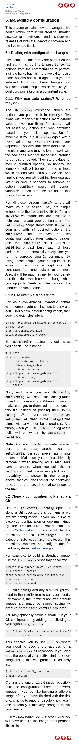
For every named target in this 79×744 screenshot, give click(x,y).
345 (76, 566)
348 (76, 630)
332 (76, 97)
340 (76, 391)
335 (76, 294)
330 (76, 52)
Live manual (8, 4)
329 (76, 27)
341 (76, 443)
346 (76, 589)
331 (76, 59)
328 (76, 18)
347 (76, 614)
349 (76, 641)
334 (76, 201)
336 (76, 301)
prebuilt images (41, 548)
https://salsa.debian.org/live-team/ (32, 530)
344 (76, 554)
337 (76, 322)
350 (76, 670)
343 (76, 507)
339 (76, 352)
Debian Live (8, 7)
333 (76, 109)
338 (76, 340)
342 (76, 495)
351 (76, 681)
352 (76, 715)
